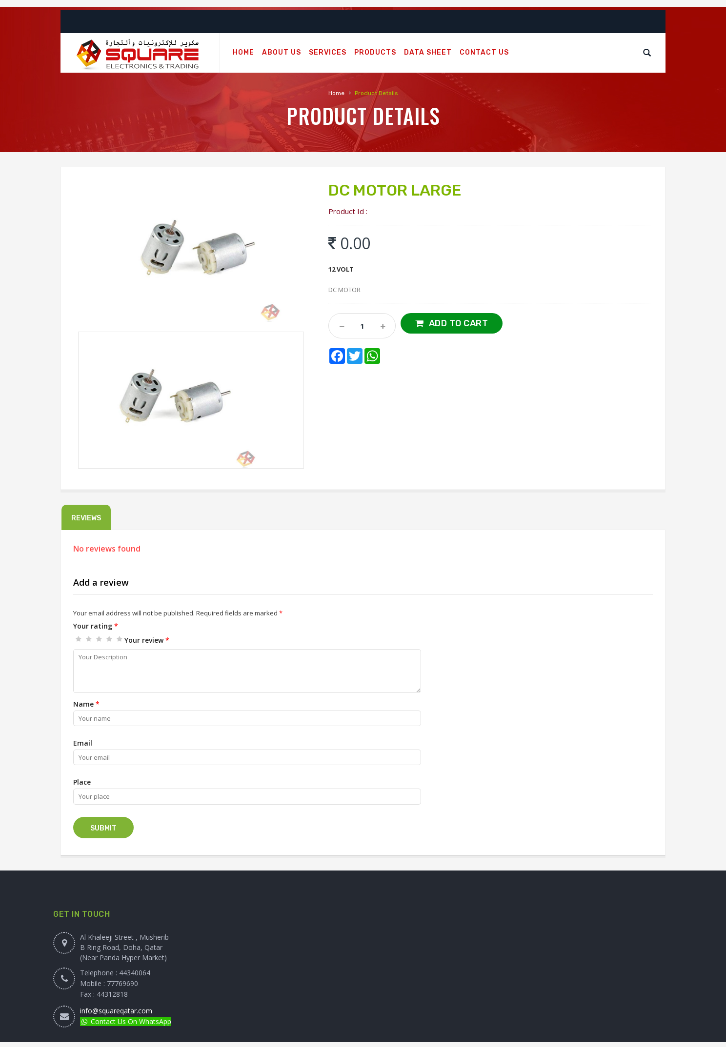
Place (82, 782)
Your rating (95, 626)
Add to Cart (458, 323)
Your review (146, 640)
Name (86, 704)
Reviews (86, 518)
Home (336, 93)
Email (82, 743)
